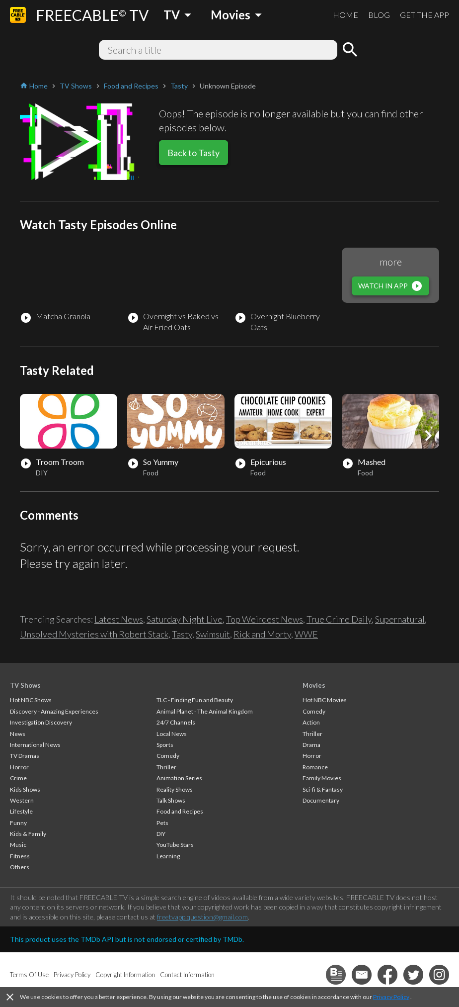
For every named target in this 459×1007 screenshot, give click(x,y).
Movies (314, 685)
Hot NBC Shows (31, 700)
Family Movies (322, 778)
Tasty (182, 634)
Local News (171, 733)
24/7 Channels (175, 722)
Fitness (20, 856)
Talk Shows (170, 800)
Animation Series (179, 778)
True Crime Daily (339, 619)
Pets (162, 822)
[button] (428, 436)
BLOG (379, 14)
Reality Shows (174, 789)
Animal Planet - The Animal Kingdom (204, 711)
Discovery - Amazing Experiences (54, 711)
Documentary (321, 800)
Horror (19, 767)
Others (19, 867)
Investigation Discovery (41, 722)
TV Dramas (24, 755)
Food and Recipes (179, 811)
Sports (164, 744)
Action (311, 722)
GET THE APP (424, 14)
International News (35, 744)
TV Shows (25, 685)
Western (22, 800)
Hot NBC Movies (325, 700)
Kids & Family (28, 833)
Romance (315, 767)
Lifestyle (21, 811)
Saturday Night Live (185, 619)
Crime (18, 778)
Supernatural (400, 619)
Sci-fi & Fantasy (323, 789)
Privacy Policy (391, 997)
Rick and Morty (262, 634)
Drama (311, 744)
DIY (160, 833)
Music (18, 844)
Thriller (166, 767)
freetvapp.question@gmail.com (202, 917)
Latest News (118, 619)
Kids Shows (25, 789)
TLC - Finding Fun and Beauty (194, 700)
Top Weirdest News (264, 619)
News (17, 733)
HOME (345, 14)
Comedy (167, 755)
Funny (18, 822)
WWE (306, 634)
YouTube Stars (175, 844)
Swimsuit (213, 634)
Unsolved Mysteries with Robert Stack (94, 634)
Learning (168, 856)
